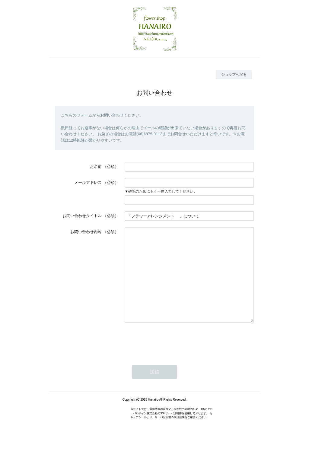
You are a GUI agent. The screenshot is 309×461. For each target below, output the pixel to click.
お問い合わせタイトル (82, 215)
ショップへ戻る (234, 74)
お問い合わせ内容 (86, 231)
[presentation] (170, 359)
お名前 (96, 166)
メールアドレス (88, 182)
